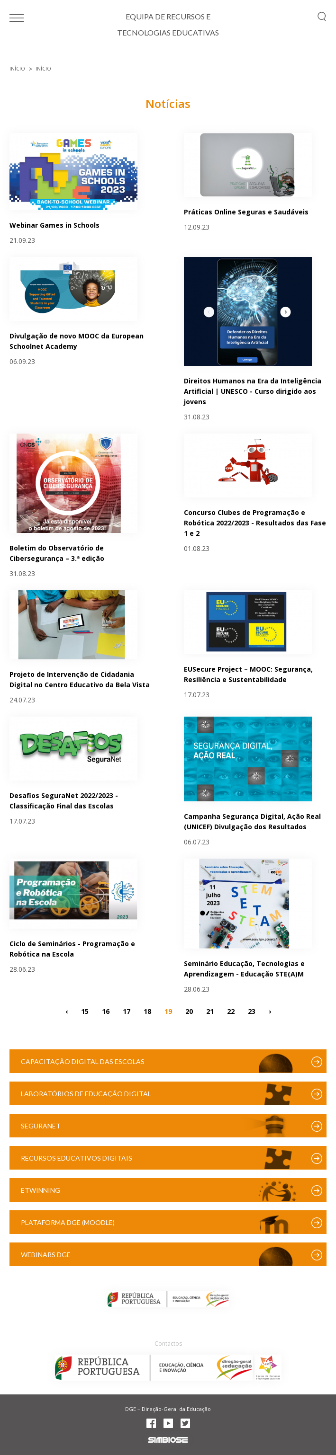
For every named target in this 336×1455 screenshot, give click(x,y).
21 (210, 1010)
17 (126, 1010)
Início (17, 68)
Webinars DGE (46, 1255)
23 (251, 1010)
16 (105, 1010)
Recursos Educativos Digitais (76, 1158)
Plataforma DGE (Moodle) (68, 1222)
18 (147, 1010)
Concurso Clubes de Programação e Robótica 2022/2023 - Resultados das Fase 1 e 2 (255, 523)
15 (85, 1010)
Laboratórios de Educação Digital (86, 1094)
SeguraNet (41, 1126)
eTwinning (40, 1190)
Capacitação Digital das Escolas (83, 1061)
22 (231, 1010)
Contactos (168, 1344)
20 (189, 1010)
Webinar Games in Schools (54, 225)
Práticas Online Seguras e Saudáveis (246, 211)
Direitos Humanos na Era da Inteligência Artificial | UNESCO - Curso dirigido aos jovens (252, 391)
